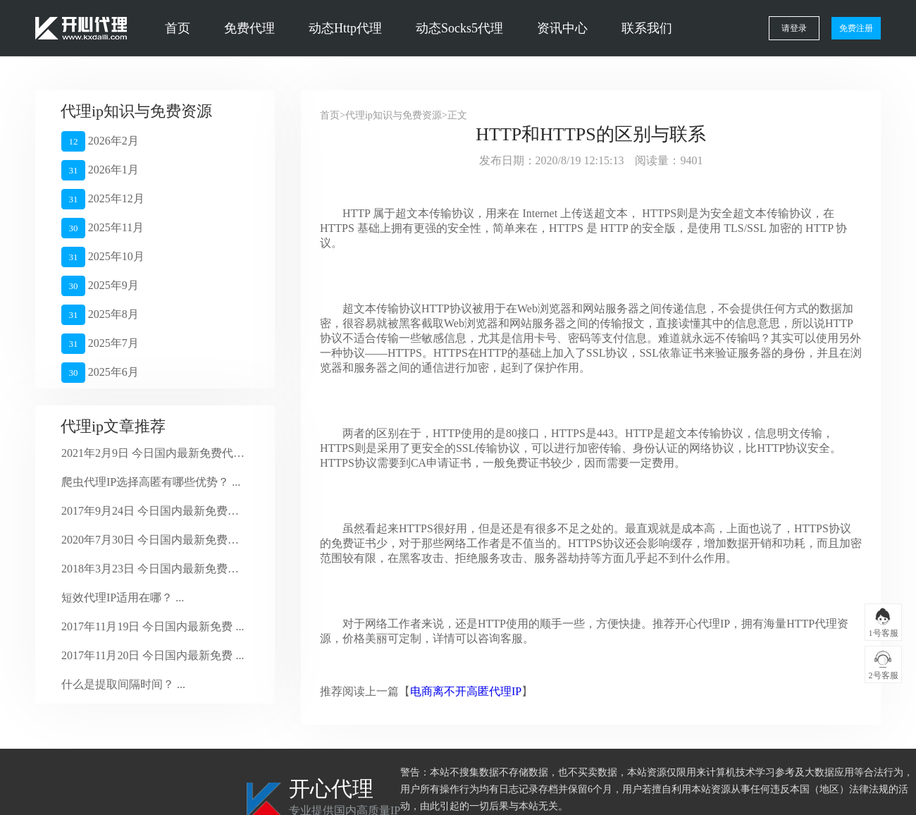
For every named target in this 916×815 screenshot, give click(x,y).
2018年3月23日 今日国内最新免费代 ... (153, 569)
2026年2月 (100, 141)
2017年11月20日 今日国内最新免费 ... (152, 655)
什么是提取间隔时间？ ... (123, 684)
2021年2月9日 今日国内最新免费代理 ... (153, 453)
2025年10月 (102, 257)
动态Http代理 (345, 28)
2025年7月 (100, 343)
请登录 (794, 28)
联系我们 (646, 28)
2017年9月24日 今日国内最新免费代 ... (153, 511)
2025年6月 (100, 372)
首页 (177, 28)
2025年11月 (102, 228)
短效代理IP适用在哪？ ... (122, 597)
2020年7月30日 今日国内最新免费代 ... (153, 540)
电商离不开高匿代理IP (465, 691)
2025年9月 (100, 286)
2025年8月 (100, 315)
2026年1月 (100, 170)
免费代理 (249, 28)
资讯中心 (562, 28)
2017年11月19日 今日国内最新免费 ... (152, 626)
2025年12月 (102, 199)
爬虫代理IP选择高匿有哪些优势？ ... (150, 482)
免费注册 (856, 28)
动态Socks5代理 (459, 28)
